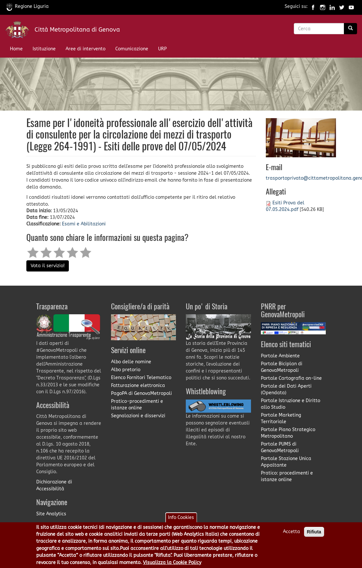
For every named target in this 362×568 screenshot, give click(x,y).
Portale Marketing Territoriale (281, 418)
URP (162, 49)
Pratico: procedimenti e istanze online (287, 476)
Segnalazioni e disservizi (138, 416)
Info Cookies (181, 520)
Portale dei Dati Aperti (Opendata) (286, 389)
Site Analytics (51, 514)
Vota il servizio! (48, 266)
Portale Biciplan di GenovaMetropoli (281, 367)
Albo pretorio (125, 370)
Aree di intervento (85, 49)
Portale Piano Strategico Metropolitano (288, 433)
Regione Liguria (28, 6)
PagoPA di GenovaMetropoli (141, 393)
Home (16, 49)
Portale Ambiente (280, 356)
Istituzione (44, 49)
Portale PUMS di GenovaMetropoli (280, 447)
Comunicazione (131, 49)
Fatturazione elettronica (138, 385)
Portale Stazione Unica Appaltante (286, 462)
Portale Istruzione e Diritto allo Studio (290, 404)
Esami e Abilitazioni (84, 224)
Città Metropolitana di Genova (77, 29)
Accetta (291, 534)
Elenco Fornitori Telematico (141, 377)
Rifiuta (314, 534)
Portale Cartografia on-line (291, 378)
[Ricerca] (350, 28)
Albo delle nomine (131, 362)
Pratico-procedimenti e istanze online (137, 405)
